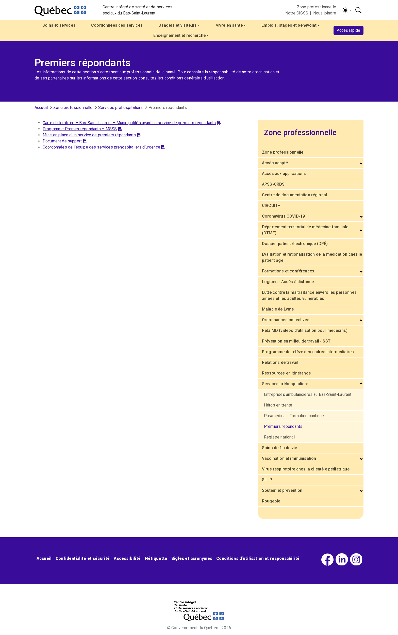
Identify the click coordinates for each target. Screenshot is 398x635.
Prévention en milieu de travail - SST (296, 341)
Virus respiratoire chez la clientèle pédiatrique (306, 469)
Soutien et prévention (282, 490)
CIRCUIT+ (271, 205)
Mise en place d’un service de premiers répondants (92, 135)
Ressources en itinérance (286, 373)
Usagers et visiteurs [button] (177, 25)
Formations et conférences (288, 271)
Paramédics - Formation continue (294, 415)
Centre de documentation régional (294, 194)
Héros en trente (278, 405)
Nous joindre (324, 13)
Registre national (279, 437)
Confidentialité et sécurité (83, 558)
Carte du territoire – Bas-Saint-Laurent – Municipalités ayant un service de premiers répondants (132, 122)
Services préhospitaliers (120, 107)
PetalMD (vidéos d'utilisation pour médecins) (304, 330)
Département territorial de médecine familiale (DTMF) (305, 229)
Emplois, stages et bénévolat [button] (288, 25)
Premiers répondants (283, 426)
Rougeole (271, 501)
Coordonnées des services (117, 25)
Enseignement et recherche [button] (179, 35)
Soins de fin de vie (279, 447)
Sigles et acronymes (191, 558)
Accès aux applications (284, 173)
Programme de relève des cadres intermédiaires (308, 351)
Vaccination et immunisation (289, 458)
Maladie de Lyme (278, 309)
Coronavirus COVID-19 (283, 216)
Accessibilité (127, 558)
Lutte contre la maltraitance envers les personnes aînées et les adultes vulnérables (309, 295)
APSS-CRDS (273, 184)
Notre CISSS (296, 13)
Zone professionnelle (316, 7)
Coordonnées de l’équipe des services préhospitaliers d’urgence (104, 147)
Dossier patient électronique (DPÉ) (295, 243)
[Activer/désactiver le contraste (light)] (346, 10)
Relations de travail (280, 362)
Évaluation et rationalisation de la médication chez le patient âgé (312, 257)
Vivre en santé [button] (229, 25)
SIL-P (267, 479)
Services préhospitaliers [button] (285, 383)
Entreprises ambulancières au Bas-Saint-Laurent (307, 394)
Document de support (65, 141)
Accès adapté (275, 162)
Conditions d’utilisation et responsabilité (258, 558)
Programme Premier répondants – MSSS (82, 128)
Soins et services (58, 25)
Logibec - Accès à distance (288, 281)
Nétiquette (156, 558)
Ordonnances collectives (285, 319)
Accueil (41, 107)
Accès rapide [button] (348, 30)
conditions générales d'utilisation (194, 78)
